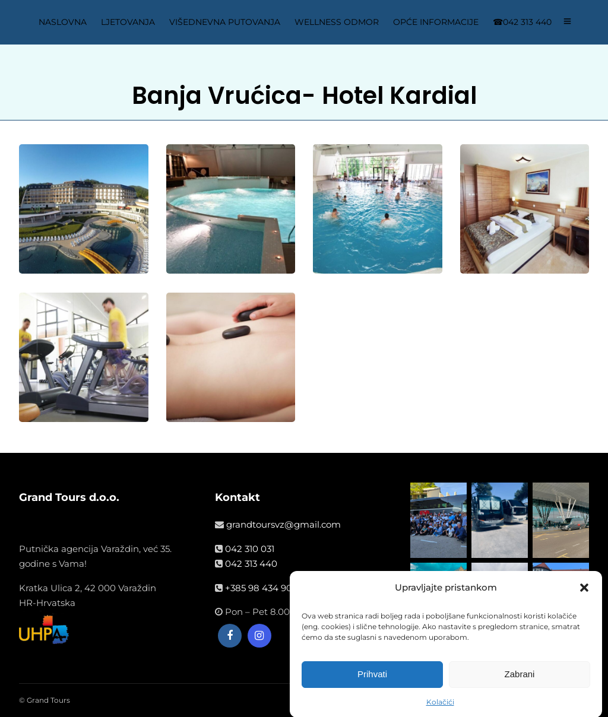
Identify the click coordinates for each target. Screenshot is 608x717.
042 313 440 (251, 563)
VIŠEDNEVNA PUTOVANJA (224, 22)
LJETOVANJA (128, 22)
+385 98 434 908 (261, 588)
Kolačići (440, 706)
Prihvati (372, 678)
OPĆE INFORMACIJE (436, 22)
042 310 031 (249, 548)
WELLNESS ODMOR (336, 22)
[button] (584, 592)
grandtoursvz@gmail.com (283, 524)
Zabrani (520, 678)
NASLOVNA (63, 22)
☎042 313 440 (522, 22)
